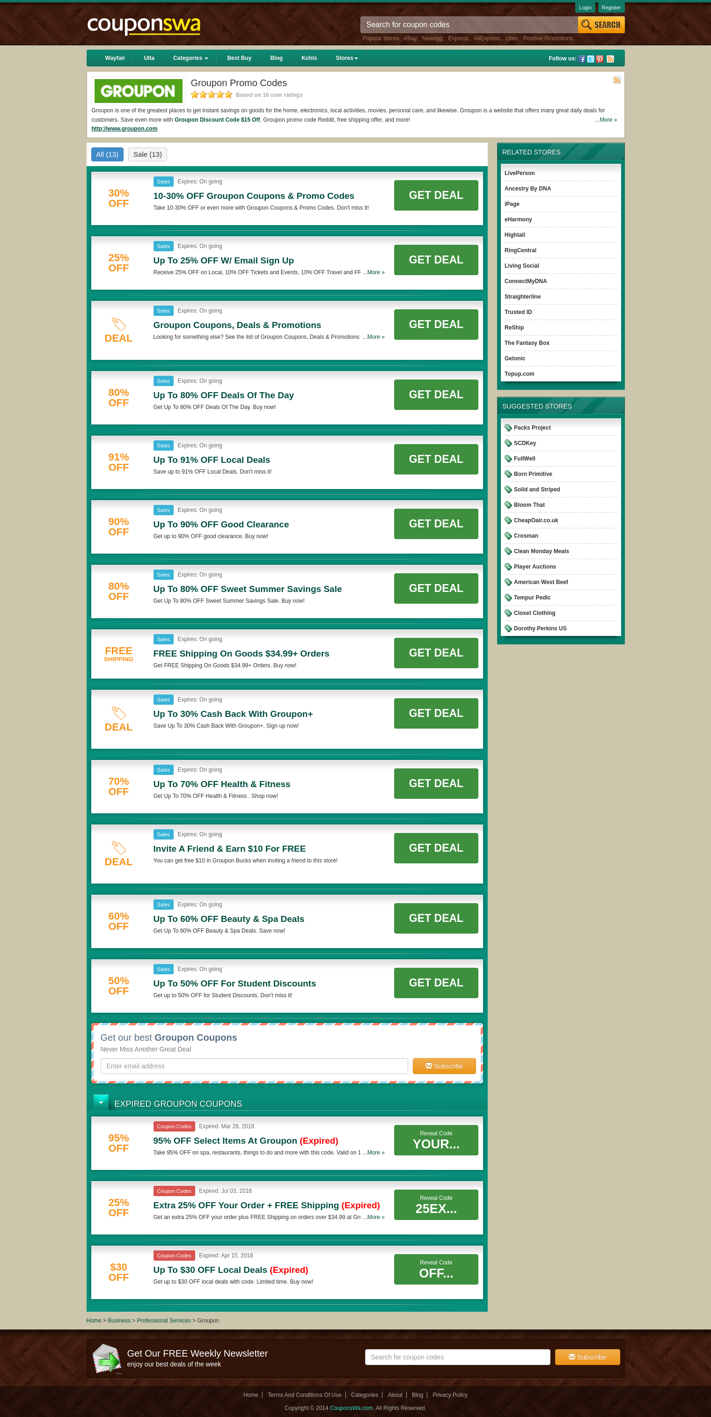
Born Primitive (533, 474)
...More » (606, 120)
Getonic (515, 358)
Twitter (590, 59)
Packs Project (532, 427)
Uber (512, 38)
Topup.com (520, 374)
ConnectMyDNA (526, 281)
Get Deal (436, 195)
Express (458, 38)
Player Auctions (535, 566)
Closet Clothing (535, 613)
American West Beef (541, 582)
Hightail (515, 235)
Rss (610, 59)
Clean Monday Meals (541, 551)
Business (120, 1320)
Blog (276, 58)
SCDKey (525, 443)
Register (611, 7)
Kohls (309, 58)
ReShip (514, 327)
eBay (410, 38)
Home (94, 1320)
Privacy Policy (450, 1395)
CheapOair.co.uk (536, 520)
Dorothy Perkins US (540, 628)
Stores (347, 58)
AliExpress (487, 38)
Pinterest (599, 59)
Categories (190, 58)
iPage (512, 204)
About (395, 1395)
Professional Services (165, 1320)
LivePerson (520, 173)
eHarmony (518, 219)
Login (585, 7)
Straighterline (523, 296)
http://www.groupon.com (125, 128)
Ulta (149, 58)
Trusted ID (518, 312)
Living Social (522, 266)
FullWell (524, 458)
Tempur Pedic (532, 597)
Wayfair (115, 58)
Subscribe (444, 1066)
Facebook (582, 59)
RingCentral (520, 250)
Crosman (526, 536)
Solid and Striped (537, 489)
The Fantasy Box (527, 343)
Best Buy (239, 58)
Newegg (432, 38)
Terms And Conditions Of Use (304, 1395)
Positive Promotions (548, 38)
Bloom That (529, 505)
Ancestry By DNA (528, 188)
